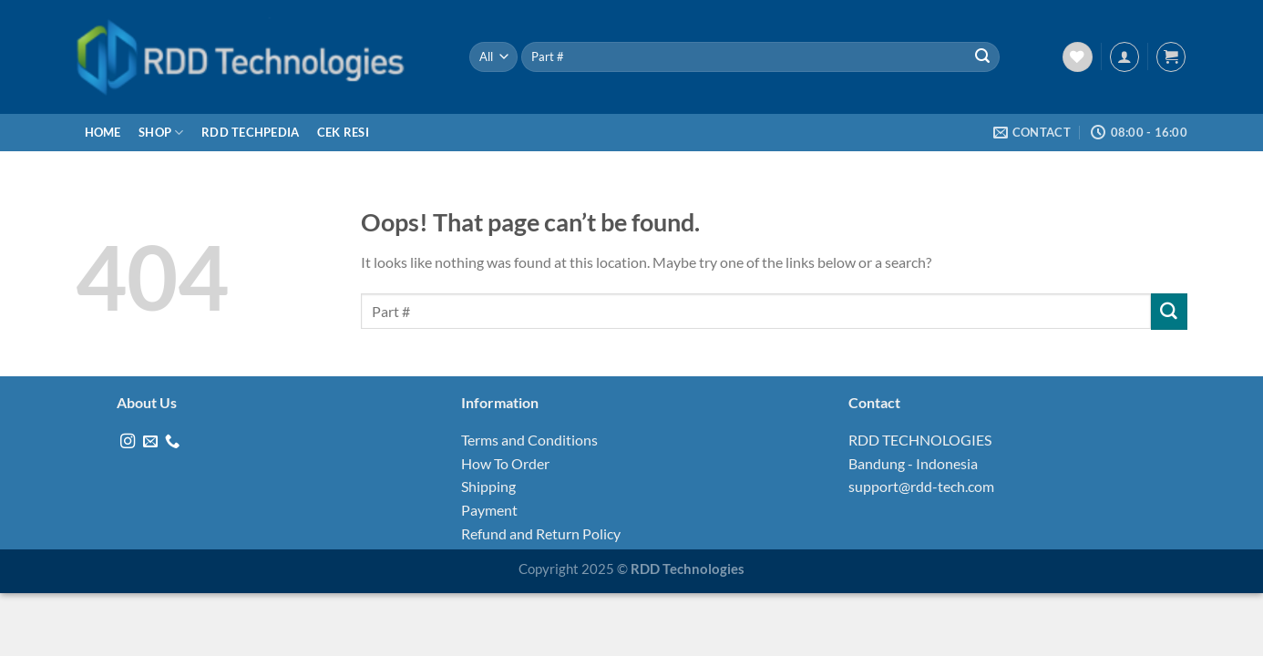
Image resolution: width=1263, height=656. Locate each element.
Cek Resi (343, 132)
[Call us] (172, 442)
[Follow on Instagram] (127, 442)
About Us (147, 402)
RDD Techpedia (250, 132)
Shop (161, 132)
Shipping (488, 486)
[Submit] (982, 57)
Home (103, 132)
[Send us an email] (150, 442)
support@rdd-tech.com (921, 486)
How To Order (505, 463)
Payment (489, 509)
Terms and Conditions (529, 439)
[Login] (1124, 56)
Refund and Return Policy (541, 533)
